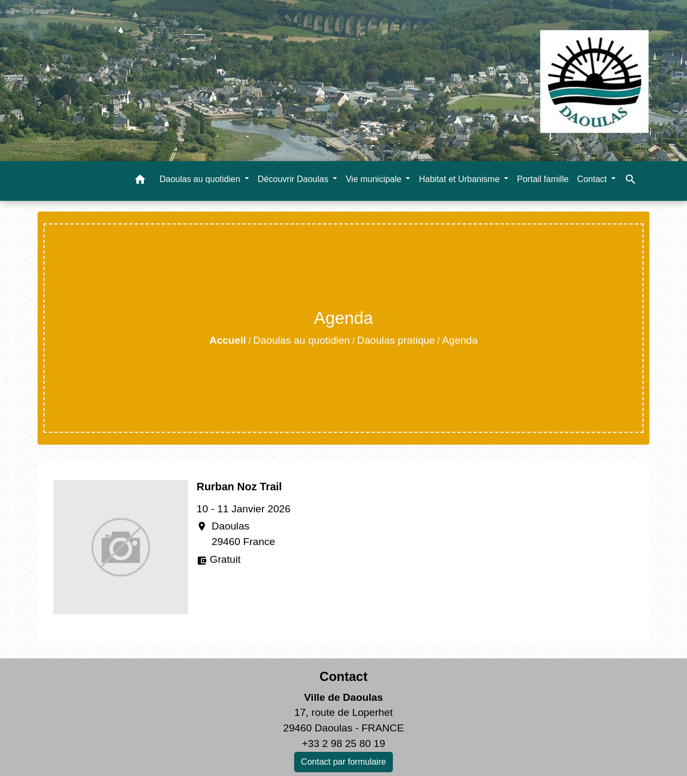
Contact (343, 676)
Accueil (227, 340)
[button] (140, 181)
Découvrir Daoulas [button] (294, 179)
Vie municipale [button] (375, 179)
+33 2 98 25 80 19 (343, 743)
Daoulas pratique (396, 340)
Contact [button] (593, 179)
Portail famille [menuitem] (542, 179)
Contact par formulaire (343, 761)
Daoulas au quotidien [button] (201, 179)
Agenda (460, 340)
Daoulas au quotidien (301, 340)
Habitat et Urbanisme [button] (460, 179)
